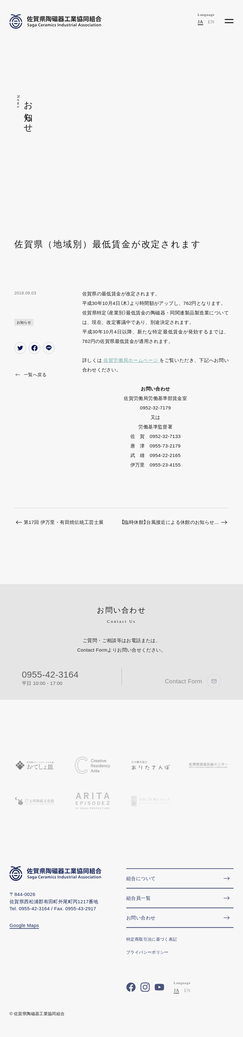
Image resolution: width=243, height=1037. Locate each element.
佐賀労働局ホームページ (130, 360)
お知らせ (24, 322)
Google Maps (24, 929)
